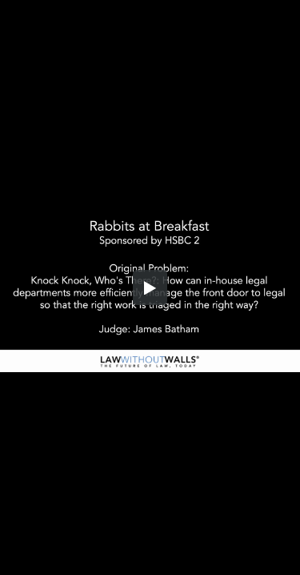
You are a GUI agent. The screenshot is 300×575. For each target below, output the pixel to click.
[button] (150, 287)
